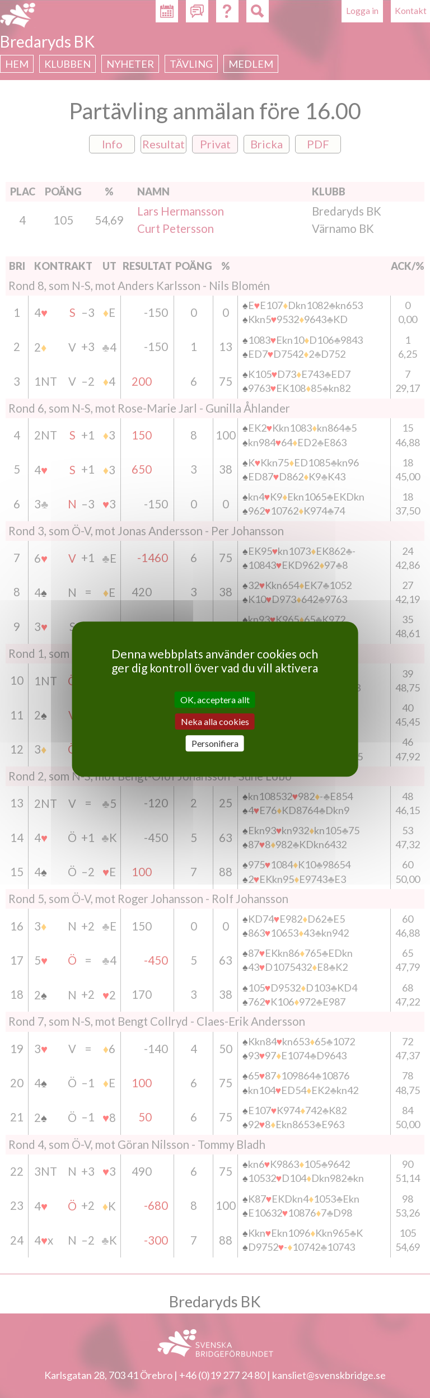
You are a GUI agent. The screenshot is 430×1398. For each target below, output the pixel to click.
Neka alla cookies (215, 721)
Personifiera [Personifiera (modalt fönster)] (215, 743)
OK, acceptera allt (215, 699)
